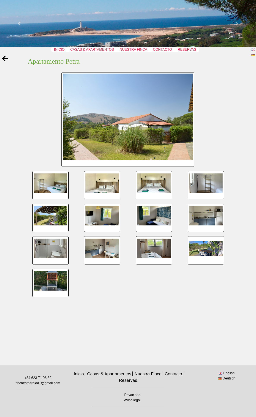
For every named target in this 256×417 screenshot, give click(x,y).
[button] (19, 23)
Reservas (187, 49)
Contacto (162, 49)
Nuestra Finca (133, 49)
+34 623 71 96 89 (37, 378)
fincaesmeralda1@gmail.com (38, 383)
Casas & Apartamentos (92, 49)
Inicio (59, 49)
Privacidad (132, 395)
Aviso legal (132, 400)
